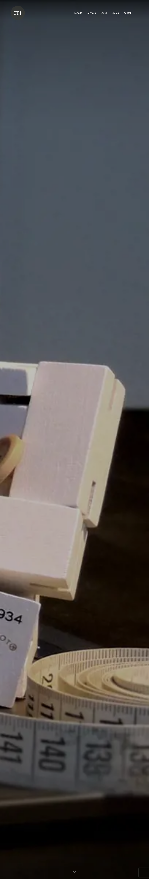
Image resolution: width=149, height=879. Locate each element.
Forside (78, 13)
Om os (115, 13)
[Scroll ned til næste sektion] (74, 872)
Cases (103, 13)
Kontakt (128, 13)
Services (91, 13)
